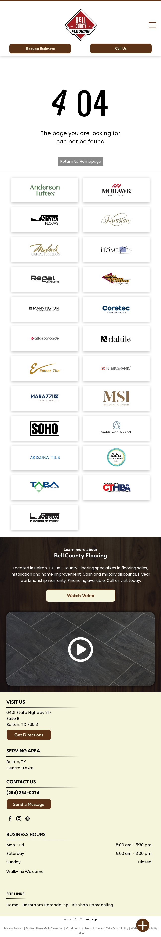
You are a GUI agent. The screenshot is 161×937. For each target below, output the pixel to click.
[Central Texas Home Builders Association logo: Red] (116, 487)
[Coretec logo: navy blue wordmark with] (116, 309)
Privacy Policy (12, 928)
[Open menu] (152, 25)
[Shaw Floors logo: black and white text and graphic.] (44, 219)
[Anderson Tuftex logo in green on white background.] (44, 190)
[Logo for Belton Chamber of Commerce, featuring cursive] (116, 458)
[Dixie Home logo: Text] (116, 249)
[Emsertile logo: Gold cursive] (44, 368)
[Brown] (116, 398)
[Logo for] (116, 279)
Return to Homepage (80, 161)
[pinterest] (27, 819)
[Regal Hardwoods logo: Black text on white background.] (44, 279)
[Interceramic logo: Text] (116, 368)
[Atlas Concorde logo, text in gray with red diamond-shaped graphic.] (44, 338)
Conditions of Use (77, 928)
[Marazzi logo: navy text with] (44, 398)
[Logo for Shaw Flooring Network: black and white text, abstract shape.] (44, 517)
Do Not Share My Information (44, 928)
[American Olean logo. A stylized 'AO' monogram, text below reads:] (116, 428)
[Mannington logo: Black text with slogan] (44, 309)
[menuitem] (14, 905)
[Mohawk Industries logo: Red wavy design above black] (116, 190)
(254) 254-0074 (22, 793)
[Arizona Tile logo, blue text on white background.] (44, 458)
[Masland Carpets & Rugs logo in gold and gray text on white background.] (44, 249)
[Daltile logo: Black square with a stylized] (116, 338)
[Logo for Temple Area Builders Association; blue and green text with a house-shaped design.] (44, 487)
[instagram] (19, 819)
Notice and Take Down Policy (110, 928)
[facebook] (10, 819)
